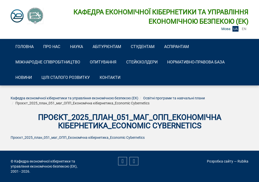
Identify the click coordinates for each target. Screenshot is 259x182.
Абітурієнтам (113, 46)
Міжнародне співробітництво (48, 62)
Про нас (54, 46)
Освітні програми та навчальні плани (174, 99)
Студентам (151, 46)
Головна (25, 46)
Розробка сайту (220, 161)
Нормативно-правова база (202, 62)
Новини (24, 78)
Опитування (106, 62)
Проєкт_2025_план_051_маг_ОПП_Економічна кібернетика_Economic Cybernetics (78, 139)
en (244, 29)
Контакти (114, 78)
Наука (81, 46)
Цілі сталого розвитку (69, 78)
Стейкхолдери (146, 62)
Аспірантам (187, 46)
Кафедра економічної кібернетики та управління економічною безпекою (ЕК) (74, 99)
